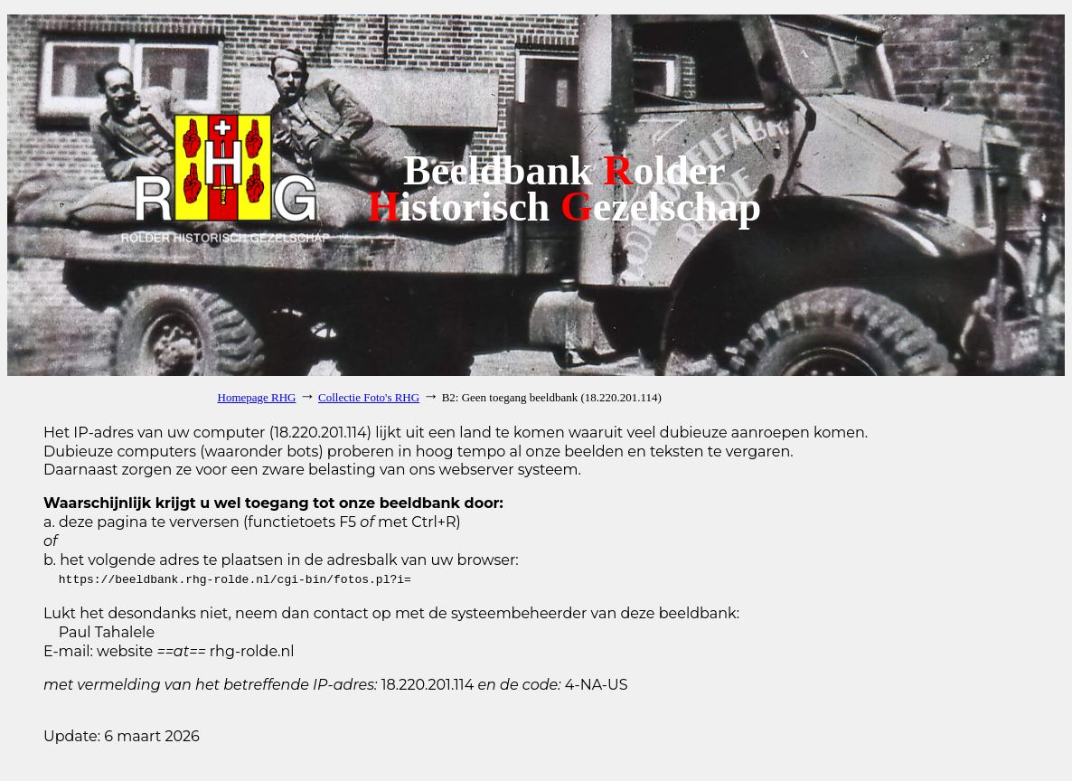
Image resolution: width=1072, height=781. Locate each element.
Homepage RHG (257, 397)
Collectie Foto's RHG (368, 397)
